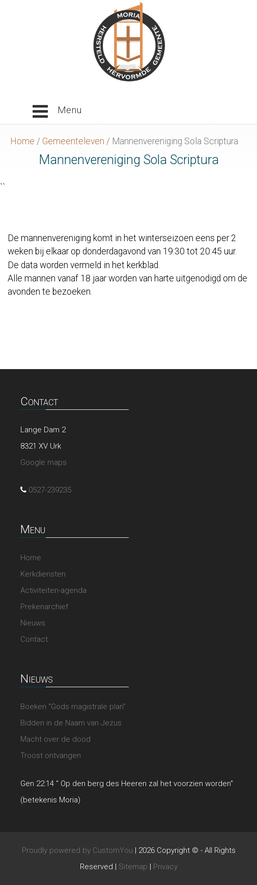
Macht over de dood (55, 739)
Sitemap (133, 866)
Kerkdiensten (43, 574)
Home (22, 141)
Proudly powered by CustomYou (77, 850)
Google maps (43, 462)
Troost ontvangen (50, 755)
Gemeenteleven (73, 141)
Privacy (165, 866)
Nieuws (32, 623)
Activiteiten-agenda (53, 590)
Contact (34, 639)
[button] (57, 111)
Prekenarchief (44, 606)
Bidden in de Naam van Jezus (71, 722)
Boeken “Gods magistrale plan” (73, 706)
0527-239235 (49, 489)
